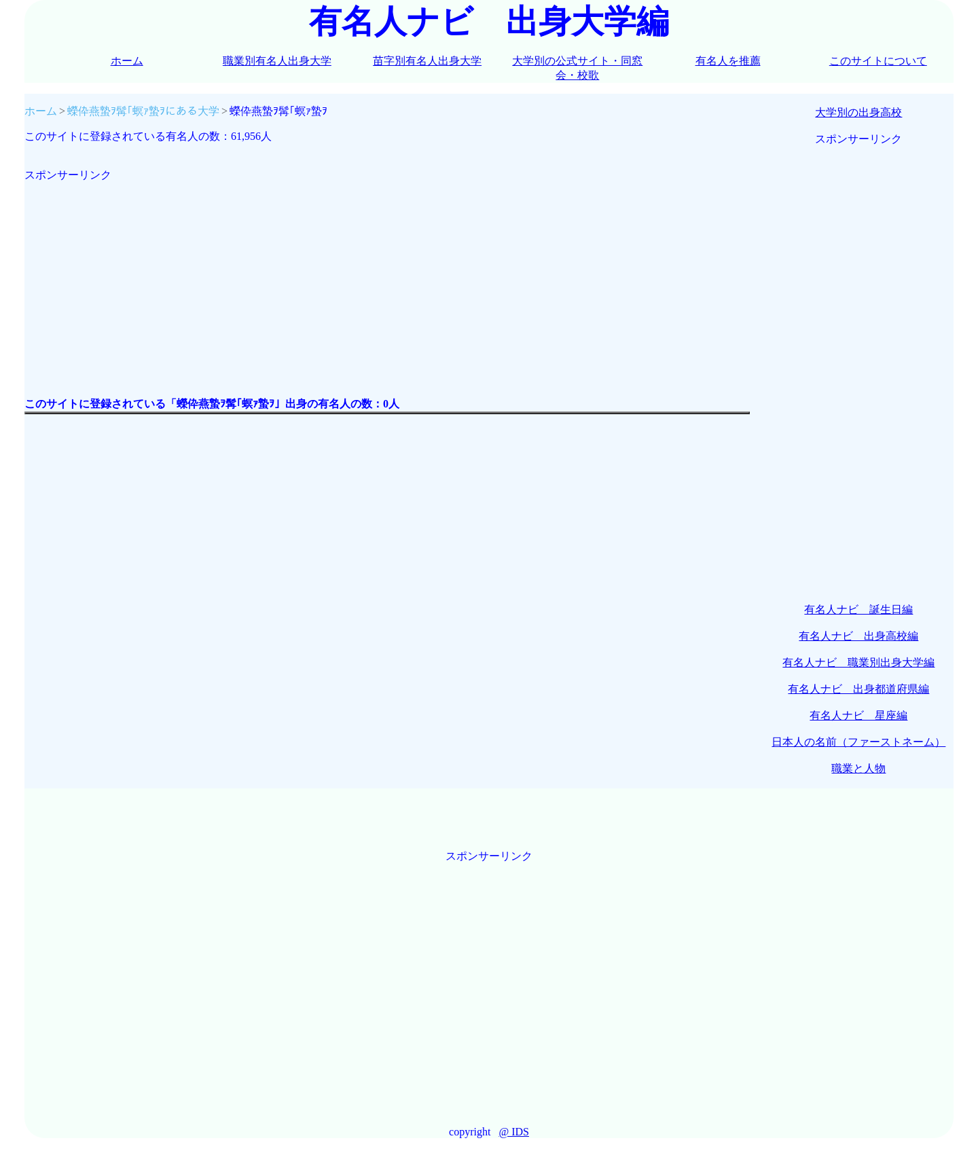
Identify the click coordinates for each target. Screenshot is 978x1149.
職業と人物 (858, 768)
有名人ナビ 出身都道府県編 (858, 689)
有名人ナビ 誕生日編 (858, 609)
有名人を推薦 (728, 61)
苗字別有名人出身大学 (427, 61)
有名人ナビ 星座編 (858, 715)
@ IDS (514, 1131)
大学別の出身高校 (858, 112)
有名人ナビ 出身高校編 (858, 636)
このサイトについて (878, 61)
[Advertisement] (387, 278)
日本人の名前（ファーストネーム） (858, 742)
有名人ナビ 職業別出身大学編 (858, 662)
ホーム (127, 61)
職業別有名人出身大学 (277, 61)
